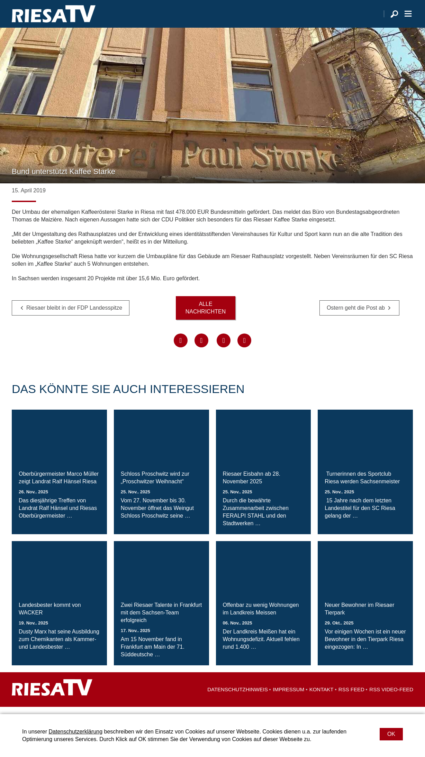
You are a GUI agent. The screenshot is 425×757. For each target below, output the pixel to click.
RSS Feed (351, 697)
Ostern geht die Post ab (356, 315)
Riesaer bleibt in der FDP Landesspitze (74, 315)
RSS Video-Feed (391, 697)
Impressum (288, 697)
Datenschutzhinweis (237, 697)
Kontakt (321, 697)
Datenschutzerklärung (75, 732)
